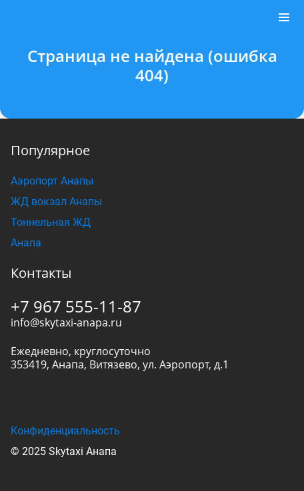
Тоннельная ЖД (51, 222)
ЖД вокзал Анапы (56, 201)
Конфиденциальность (65, 430)
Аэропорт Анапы (52, 181)
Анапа (26, 243)
